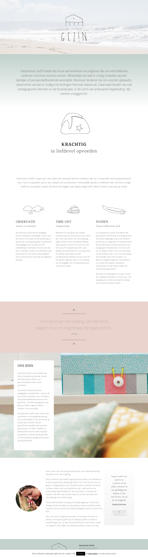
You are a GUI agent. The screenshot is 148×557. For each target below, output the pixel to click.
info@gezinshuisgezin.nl (88, 548)
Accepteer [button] (81, 554)
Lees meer (92, 553)
